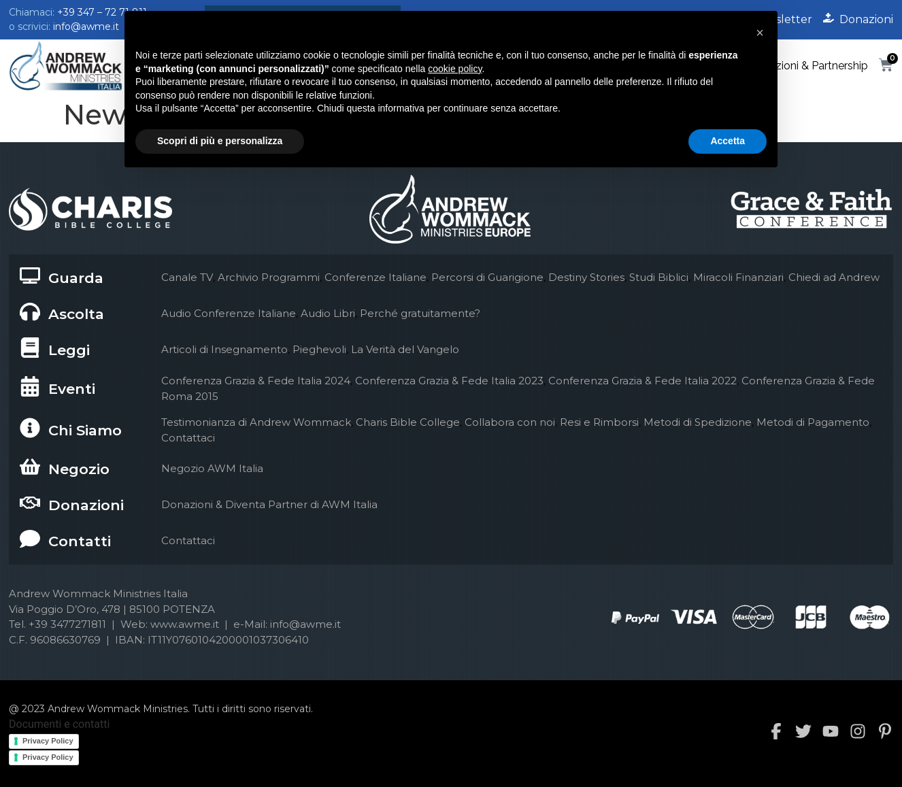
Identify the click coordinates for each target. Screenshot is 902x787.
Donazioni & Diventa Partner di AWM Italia (269, 504)
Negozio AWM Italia (212, 468)
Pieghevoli (319, 349)
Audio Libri (328, 313)
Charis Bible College (408, 422)
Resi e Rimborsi (599, 422)
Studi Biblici (658, 277)
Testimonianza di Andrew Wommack (256, 422)
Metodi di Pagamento (812, 422)
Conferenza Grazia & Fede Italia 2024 (255, 380)
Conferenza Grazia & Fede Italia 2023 (449, 380)
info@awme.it (86, 26)
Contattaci (188, 437)
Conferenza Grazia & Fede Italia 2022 (642, 380)
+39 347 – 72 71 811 (102, 12)
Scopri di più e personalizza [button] (219, 140)
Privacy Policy (47, 741)
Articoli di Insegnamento (224, 349)
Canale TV (187, 277)
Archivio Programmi (269, 277)
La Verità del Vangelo (405, 349)
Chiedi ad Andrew (834, 277)
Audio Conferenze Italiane (228, 313)
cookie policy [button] (455, 68)
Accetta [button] (727, 140)
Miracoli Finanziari (738, 277)
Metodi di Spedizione (698, 422)
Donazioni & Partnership (808, 65)
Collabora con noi (510, 422)
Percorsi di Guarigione (487, 277)
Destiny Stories (586, 277)
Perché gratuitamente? (420, 313)
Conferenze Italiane (375, 277)
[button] (760, 33)
